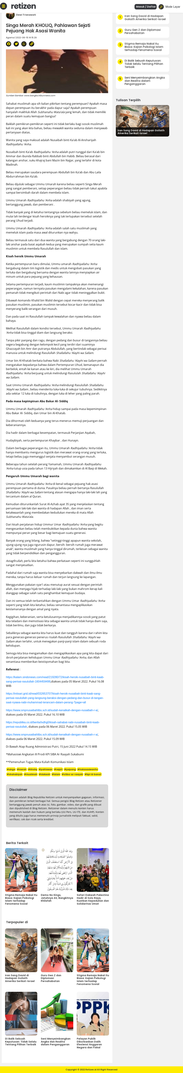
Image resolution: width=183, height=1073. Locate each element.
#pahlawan (45, 769)
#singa (11, 769)
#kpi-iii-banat (93, 774)
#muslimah (30, 774)
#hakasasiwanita (87, 769)
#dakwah (44, 774)
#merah (21, 769)
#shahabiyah (14, 774)
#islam (56, 774)
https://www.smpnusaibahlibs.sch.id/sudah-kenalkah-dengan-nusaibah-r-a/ (52, 710)
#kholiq (32, 769)
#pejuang (70, 769)
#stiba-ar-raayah (72, 774)
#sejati (58, 769)
